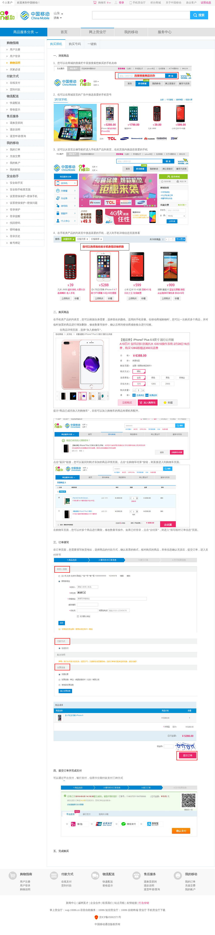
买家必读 (15, 69)
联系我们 (107, 902)
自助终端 (133, 910)
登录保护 (15, 209)
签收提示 (15, 109)
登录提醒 (15, 216)
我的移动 (131, 32)
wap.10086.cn (72, 910)
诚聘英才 (83, 902)
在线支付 (15, 82)
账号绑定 (15, 242)
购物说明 (15, 62)
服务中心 (165, 32)
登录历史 (15, 236)
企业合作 (95, 902)
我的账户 (15, 162)
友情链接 (132, 902)
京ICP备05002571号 (107, 917)
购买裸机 (56, 44)
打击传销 (144, 902)
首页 (64, 32)
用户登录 (15, 56)
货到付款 (15, 89)
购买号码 (75, 44)
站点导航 (119, 902)
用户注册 (15, 49)
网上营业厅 (97, 32)
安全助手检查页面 (20, 189)
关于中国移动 (173, 2)
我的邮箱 (15, 169)
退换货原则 (16, 122)
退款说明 (15, 129)
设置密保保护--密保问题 (23, 202)
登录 (121, 2)
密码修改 (15, 229)
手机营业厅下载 (156, 910)
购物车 (104, 2)
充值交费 (15, 156)
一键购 (92, 44)
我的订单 (15, 149)
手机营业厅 (139, 2)
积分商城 (155, 2)
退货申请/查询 (18, 136)
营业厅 (143, 910)
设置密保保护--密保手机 (23, 196)
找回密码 (15, 222)
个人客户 (7, 2)
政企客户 (191, 2)
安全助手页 (16, 182)
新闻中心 (71, 902)
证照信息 (206, 2)
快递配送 (15, 102)
